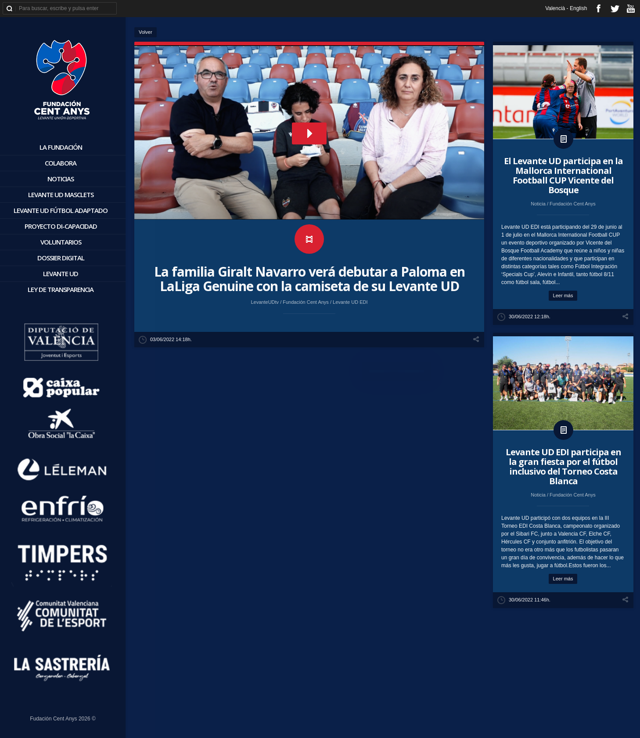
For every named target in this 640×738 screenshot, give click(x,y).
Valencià (555, 8)
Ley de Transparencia (60, 289)
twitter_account (615, 8)
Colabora (60, 162)
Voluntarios (60, 242)
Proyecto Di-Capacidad (61, 226)
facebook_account (598, 8)
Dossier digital (60, 257)
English (578, 8)
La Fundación (61, 147)
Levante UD (60, 273)
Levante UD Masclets (60, 194)
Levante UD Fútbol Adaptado (61, 210)
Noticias (60, 178)
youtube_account (630, 8)
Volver (145, 32)
